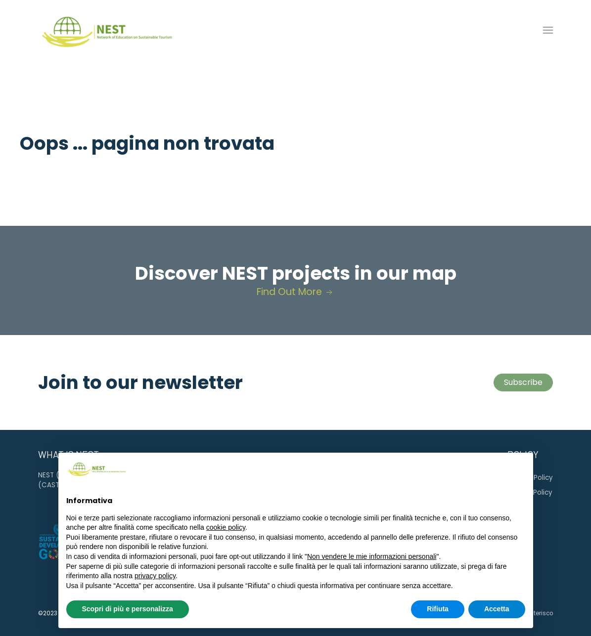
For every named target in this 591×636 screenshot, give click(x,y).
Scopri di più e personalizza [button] (127, 609)
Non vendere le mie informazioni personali (371, 556)
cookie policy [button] (225, 527)
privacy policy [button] (155, 576)
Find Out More (295, 291)
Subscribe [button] (523, 382)
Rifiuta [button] (438, 609)
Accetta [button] (496, 609)
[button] (548, 30)
